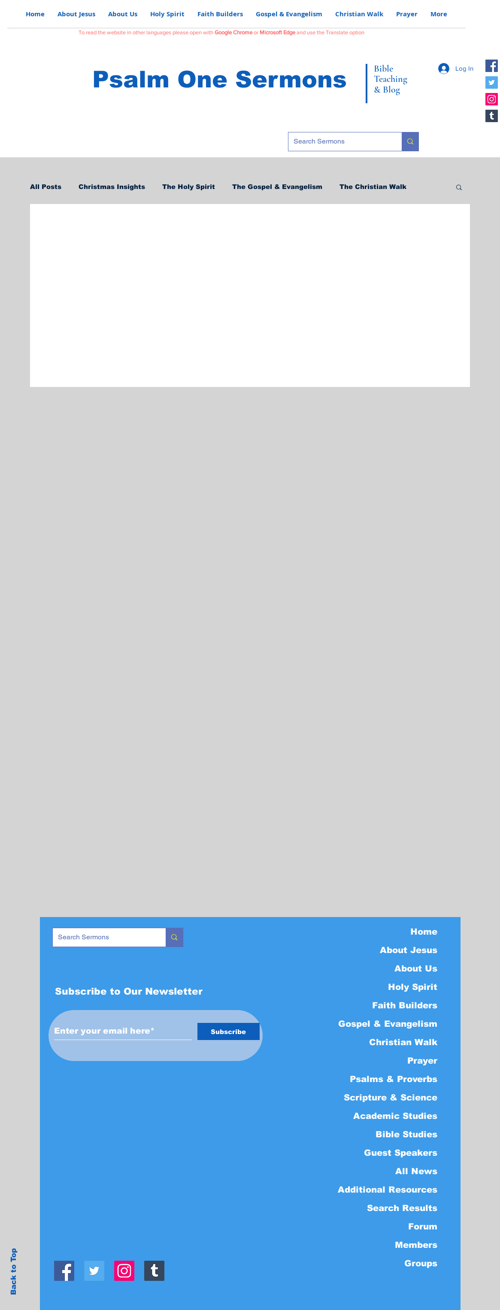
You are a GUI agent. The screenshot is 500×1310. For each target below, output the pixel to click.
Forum (422, 1226)
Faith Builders (404, 1005)
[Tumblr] (491, 116)
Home (423, 931)
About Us (415, 968)
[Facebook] (491, 66)
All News (416, 1171)
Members (416, 1245)
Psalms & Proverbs (393, 1079)
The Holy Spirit (188, 186)
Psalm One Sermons (219, 79)
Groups (420, 1263)
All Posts (45, 186)
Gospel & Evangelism (387, 1023)
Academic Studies (395, 1116)
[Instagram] (491, 99)
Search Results (402, 1208)
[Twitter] (491, 82)
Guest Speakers (400, 1152)
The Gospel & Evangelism (277, 186)
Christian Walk (403, 1042)
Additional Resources (387, 1189)
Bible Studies (406, 1134)
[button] (459, 187)
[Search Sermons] (339, 141)
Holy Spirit (412, 987)
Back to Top (13, 1271)
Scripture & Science (390, 1097)
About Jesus (408, 950)
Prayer (422, 1060)
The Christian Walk (372, 186)
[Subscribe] (228, 1031)
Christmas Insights (112, 186)
